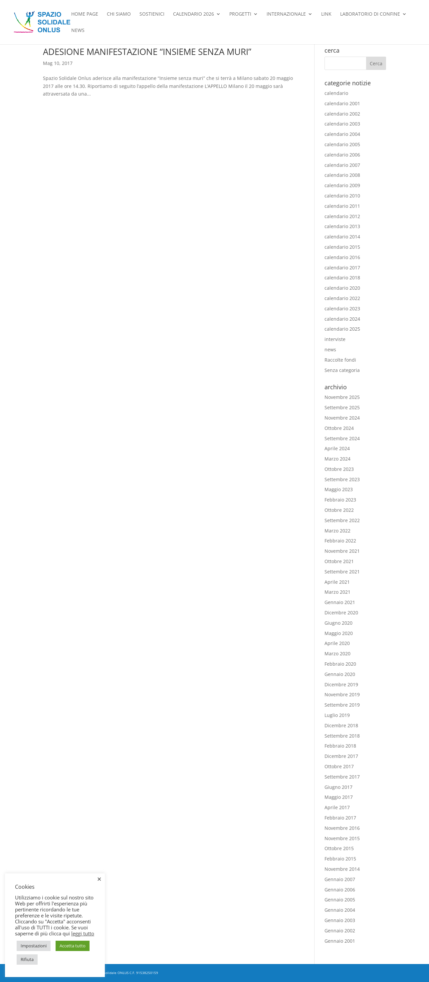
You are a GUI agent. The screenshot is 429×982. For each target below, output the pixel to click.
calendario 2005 (342, 144)
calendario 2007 (342, 165)
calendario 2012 (342, 216)
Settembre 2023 (342, 479)
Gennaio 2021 (339, 602)
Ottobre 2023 (339, 469)
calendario (336, 93)
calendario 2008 (342, 175)
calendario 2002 (342, 114)
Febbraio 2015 (340, 858)
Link (326, 14)
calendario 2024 (342, 319)
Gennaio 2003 (339, 920)
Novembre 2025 (342, 397)
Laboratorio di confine (370, 14)
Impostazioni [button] (34, 946)
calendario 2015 (342, 247)
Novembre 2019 (342, 694)
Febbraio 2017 (340, 818)
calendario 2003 (342, 124)
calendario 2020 (342, 288)
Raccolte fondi (340, 360)
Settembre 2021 (342, 571)
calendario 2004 (342, 134)
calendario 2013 (342, 226)
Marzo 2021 (337, 592)
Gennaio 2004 (339, 910)
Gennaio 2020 (339, 674)
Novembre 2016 (342, 828)
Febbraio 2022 (340, 540)
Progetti (240, 14)
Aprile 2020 (337, 643)
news (78, 30)
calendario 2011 (342, 206)
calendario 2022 (342, 298)
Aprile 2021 (337, 582)
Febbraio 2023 (340, 499)
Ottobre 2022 (339, 510)
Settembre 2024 (342, 438)
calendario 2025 (342, 329)
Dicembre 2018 (341, 725)
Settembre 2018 (342, 736)
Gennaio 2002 (339, 930)
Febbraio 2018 (340, 746)
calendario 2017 (342, 267)
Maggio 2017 (338, 797)
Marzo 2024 (337, 459)
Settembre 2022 (342, 520)
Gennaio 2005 (339, 899)
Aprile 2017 (337, 807)
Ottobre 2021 (339, 561)
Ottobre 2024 (339, 428)
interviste (334, 339)
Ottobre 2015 (339, 848)
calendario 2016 (342, 257)
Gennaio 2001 (339, 941)
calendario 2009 (342, 185)
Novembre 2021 (342, 551)
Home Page (84, 14)
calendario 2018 (342, 277)
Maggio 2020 (338, 633)
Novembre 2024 (342, 418)
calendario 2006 (342, 155)
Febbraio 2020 (340, 664)
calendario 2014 (342, 236)
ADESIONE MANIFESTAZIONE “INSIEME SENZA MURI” (147, 52)
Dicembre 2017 (341, 756)
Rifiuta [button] (27, 959)
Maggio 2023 (338, 489)
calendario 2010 (342, 195)
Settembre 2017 (342, 777)
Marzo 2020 (337, 653)
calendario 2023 (342, 308)
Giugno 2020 (338, 623)
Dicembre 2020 (341, 612)
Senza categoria (342, 370)
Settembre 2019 (342, 705)
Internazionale (286, 14)
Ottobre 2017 (339, 766)
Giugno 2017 (338, 787)
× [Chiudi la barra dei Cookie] (99, 878)
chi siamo (119, 14)
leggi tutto (82, 933)
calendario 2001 (342, 103)
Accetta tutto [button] (73, 946)
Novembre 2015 (342, 838)
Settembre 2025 (342, 407)
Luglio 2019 (337, 715)
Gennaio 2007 (339, 879)
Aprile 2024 (337, 448)
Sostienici (151, 14)
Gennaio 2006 (339, 889)
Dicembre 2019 (341, 684)
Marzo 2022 (337, 530)
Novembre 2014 (342, 869)
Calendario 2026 (193, 14)
